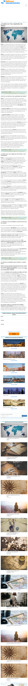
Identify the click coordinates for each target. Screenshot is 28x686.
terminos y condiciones (10, 417)
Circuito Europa (5, 395)
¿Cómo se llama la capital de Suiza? (14, 625)
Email (2, 316)
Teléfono (2, 320)
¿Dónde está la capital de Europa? (14, 589)
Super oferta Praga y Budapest (8, 407)
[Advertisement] (14, 14)
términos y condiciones (16, 331)
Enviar (14, 333)
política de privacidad (20, 417)
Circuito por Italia (6, 347)
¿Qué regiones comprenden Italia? (14, 660)
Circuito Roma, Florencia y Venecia (9, 371)
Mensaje (2, 324)
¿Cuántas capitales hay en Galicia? (14, 643)
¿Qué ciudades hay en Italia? (12, 607)
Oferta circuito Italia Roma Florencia (9, 359)
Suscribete (24, 415)
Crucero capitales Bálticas (7, 383)
